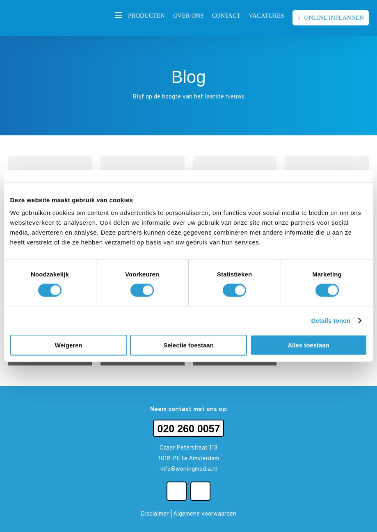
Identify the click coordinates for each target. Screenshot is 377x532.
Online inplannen (334, 17)
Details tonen (330, 320)
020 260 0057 (189, 428)
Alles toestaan (308, 345)
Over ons (188, 15)
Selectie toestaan (188, 345)
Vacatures (266, 15)
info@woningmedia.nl (188, 469)
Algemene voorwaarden (204, 514)
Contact (226, 15)
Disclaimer (155, 514)
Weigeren (68, 345)
